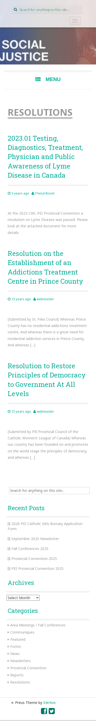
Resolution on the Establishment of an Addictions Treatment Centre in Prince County (45, 267)
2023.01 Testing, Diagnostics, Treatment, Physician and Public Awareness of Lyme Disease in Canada (45, 157)
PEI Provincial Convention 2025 (37, 568)
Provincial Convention (28, 667)
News (15, 653)
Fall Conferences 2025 (30, 548)
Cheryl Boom (45, 193)
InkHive (49, 702)
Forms (15, 646)
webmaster (45, 299)
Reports (17, 675)
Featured (17, 639)
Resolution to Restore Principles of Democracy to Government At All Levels (47, 379)
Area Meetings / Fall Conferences (38, 625)
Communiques (22, 632)
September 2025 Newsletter (35, 538)
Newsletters (20, 660)
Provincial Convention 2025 (34, 558)
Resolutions (20, 682)
